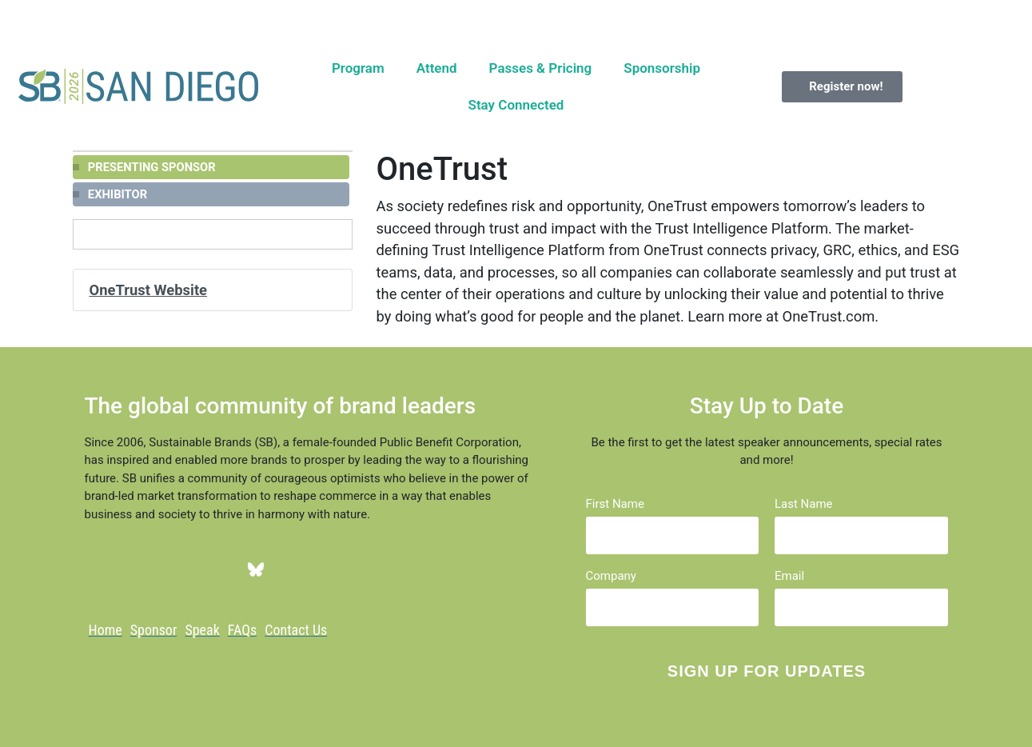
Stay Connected (516, 105)
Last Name (804, 504)
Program (358, 68)
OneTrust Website (149, 290)
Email (789, 576)
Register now (668, 17)
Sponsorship (662, 68)
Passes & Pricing (540, 68)
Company (611, 576)
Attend (436, 68)
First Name (615, 504)
